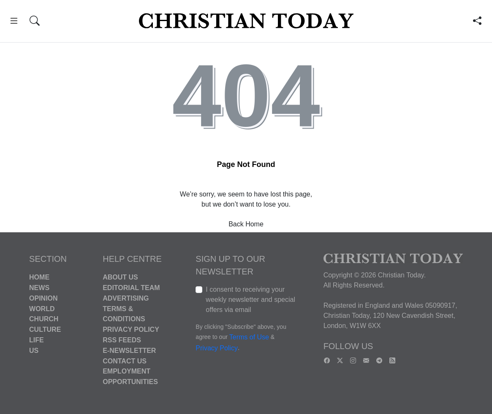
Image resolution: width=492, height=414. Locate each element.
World (41, 308)
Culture (45, 329)
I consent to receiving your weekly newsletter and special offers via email (250, 299)
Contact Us (125, 360)
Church (43, 319)
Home (39, 277)
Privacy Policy (131, 329)
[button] (14, 22)
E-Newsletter (129, 350)
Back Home (246, 224)
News (39, 287)
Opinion (43, 298)
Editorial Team (131, 287)
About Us (120, 277)
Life (36, 340)
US (33, 350)
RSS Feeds (122, 340)
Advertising (126, 298)
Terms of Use (249, 337)
